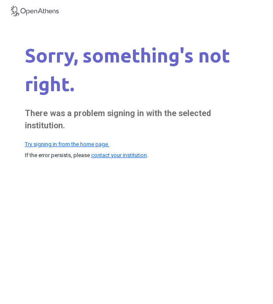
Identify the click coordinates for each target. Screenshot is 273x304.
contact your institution (119, 155)
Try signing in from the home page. (67, 144)
